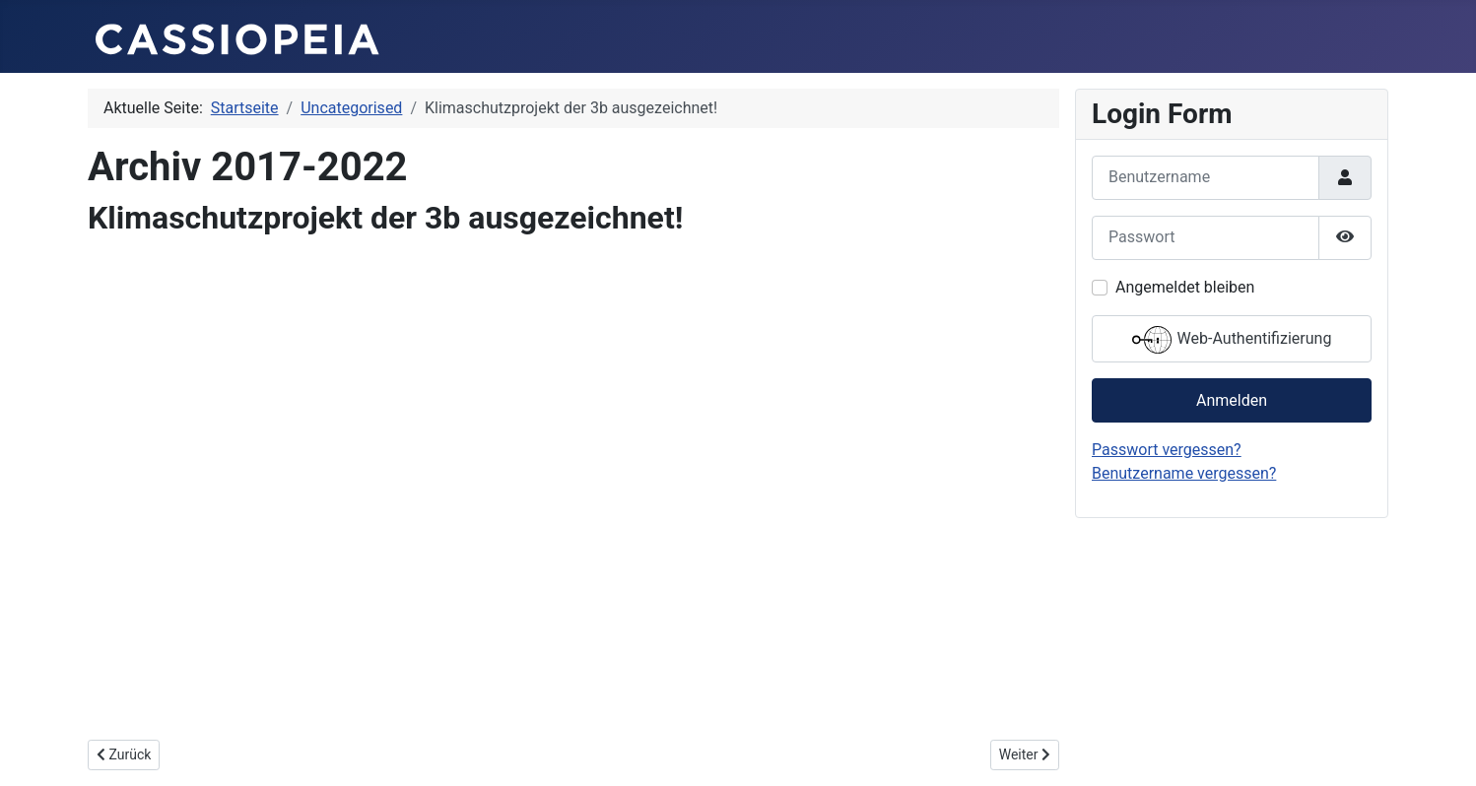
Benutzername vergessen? (1184, 473)
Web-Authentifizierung (1232, 340)
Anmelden (1231, 400)
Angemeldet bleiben (1184, 287)
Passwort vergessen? (1166, 449)
